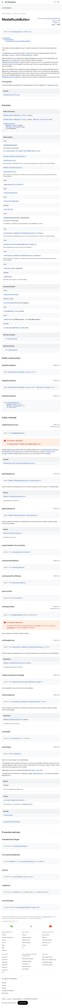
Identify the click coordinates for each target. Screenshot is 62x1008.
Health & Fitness (26, 940)
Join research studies (47, 965)
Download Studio (26, 966)
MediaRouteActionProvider (12, 95)
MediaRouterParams (28, 770)
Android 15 (5, 957)
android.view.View (8, 39)
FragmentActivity (52, 85)
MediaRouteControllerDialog (11, 77)
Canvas (17, 311)
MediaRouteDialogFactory (18, 156)
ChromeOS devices (47, 940)
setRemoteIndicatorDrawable (12, 244)
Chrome (4, 985)
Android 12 (5, 965)
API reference (7, 8)
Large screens (45, 935)
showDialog (7, 276)
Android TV (45, 945)
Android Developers (6, 13)
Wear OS (44, 937)
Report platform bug (47, 957)
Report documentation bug (49, 959)
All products (5, 993)
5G (23, 947)
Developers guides (26, 961)
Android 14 (5, 959)
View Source (55, 20)
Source (4, 942)
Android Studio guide (27, 958)
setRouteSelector (27, 55)
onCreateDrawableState (11, 303)
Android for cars (46, 942)
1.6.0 (59, 608)
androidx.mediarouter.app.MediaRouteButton (18, 41)
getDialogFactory (9, 160)
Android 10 (5, 970)
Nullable (36, 119)
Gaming (24, 935)
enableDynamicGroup (10, 145)
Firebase (4, 988)
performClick (8, 209)
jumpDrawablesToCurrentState (13, 184)
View (29, 31)
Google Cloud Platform (8, 990)
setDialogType (10, 151)
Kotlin (53, 24)
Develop (15, 13)
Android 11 (4, 967)
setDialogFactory (9, 233)
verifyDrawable (8, 328)
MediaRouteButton (17, 31)
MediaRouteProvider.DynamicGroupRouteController (19, 463)
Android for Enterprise (7, 937)
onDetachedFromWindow (11, 201)
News (3, 945)
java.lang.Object (6, 38)
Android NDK (25, 969)
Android (4, 935)
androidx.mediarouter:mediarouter (51, 18)
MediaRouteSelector (16, 167)
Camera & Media (26, 942)
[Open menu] (2, 2)
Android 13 (4, 962)
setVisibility (8, 268)
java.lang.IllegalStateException (14, 800)
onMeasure (7, 319)
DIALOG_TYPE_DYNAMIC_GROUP (27, 151)
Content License (47, 916)
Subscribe (22, 1003)
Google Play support (47, 962)
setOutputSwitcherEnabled (12, 822)
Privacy (24, 945)
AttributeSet (44, 119)
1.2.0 (59, 426)
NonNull (18, 115)
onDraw (6, 311)
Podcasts (4, 950)
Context (23, 115)
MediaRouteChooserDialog (10, 62)
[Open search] (55, 2)
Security (4, 940)
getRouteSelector (9, 171)
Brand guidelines (17, 999)
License (9, 999)
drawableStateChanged (10, 294)
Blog (3, 947)
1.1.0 (59, 22)
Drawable (31, 244)
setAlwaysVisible (9, 217)
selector (12, 55)
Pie (2, 972)
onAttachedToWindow (10, 193)
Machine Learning (26, 937)
